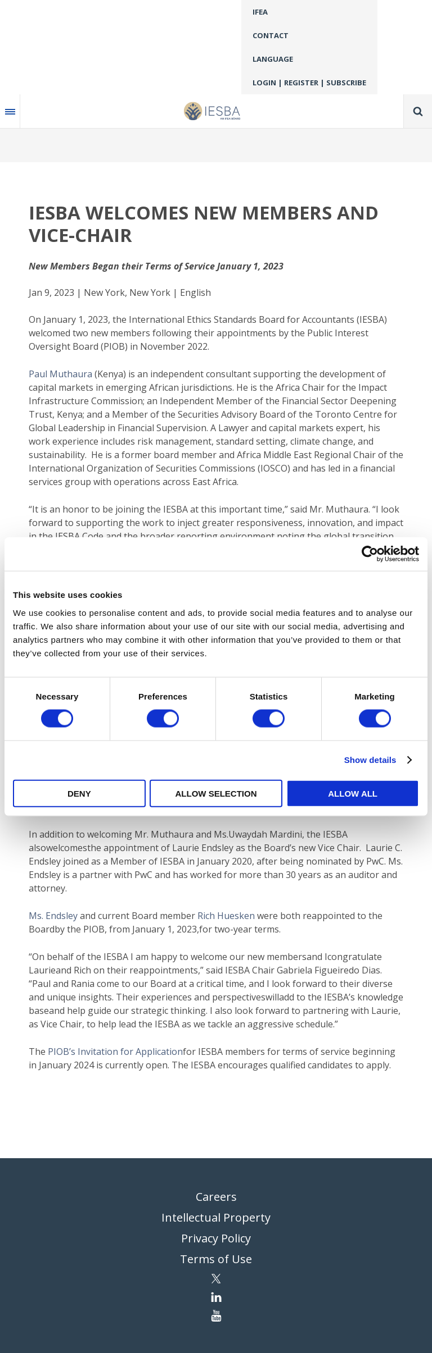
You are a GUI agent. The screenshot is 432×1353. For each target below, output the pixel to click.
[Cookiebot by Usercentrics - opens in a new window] (370, 554)
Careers (216, 1196)
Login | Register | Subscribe (309, 82)
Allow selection (215, 793)
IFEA (260, 12)
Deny (79, 793)
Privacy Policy (216, 1238)
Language (273, 59)
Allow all (352, 793)
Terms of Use (216, 1259)
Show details (370, 760)
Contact (271, 35)
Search (418, 111)
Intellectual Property (216, 1217)
